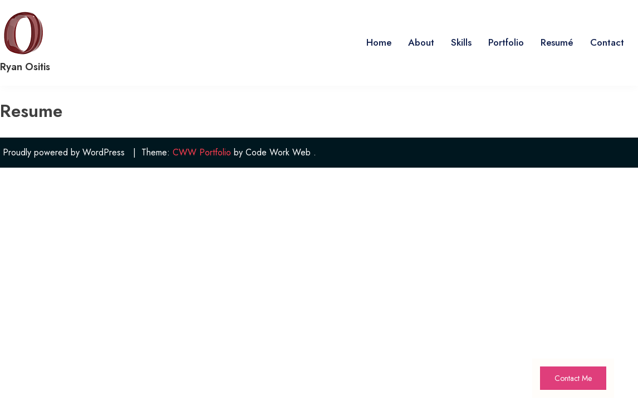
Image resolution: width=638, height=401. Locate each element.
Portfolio (506, 42)
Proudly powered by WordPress (64, 152)
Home (378, 42)
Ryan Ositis (25, 67)
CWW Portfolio (202, 152)
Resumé (557, 42)
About (421, 42)
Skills (461, 42)
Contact (607, 42)
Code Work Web (278, 152)
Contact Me (573, 378)
